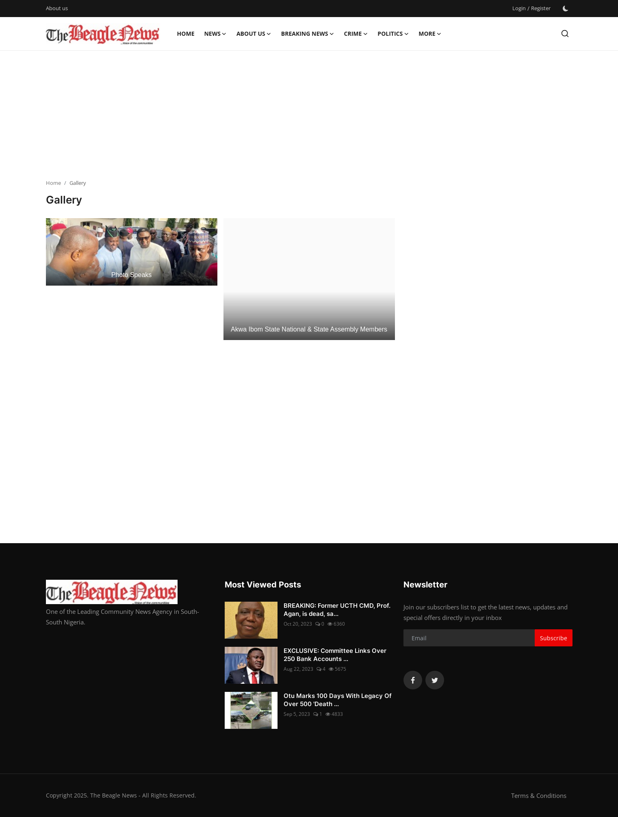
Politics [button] (393, 33)
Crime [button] (356, 33)
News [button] (215, 33)
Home (186, 33)
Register (541, 8)
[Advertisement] (309, 116)
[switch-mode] (565, 8)
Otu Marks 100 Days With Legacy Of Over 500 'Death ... (338, 700)
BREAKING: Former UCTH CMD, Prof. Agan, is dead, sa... (337, 610)
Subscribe (553, 638)
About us (57, 8)
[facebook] (412, 680)
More (430, 33)
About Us (253, 33)
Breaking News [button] (307, 33)
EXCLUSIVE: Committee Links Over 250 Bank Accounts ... (335, 655)
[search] (564, 33)
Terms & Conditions (538, 795)
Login (519, 8)
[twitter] (434, 680)
